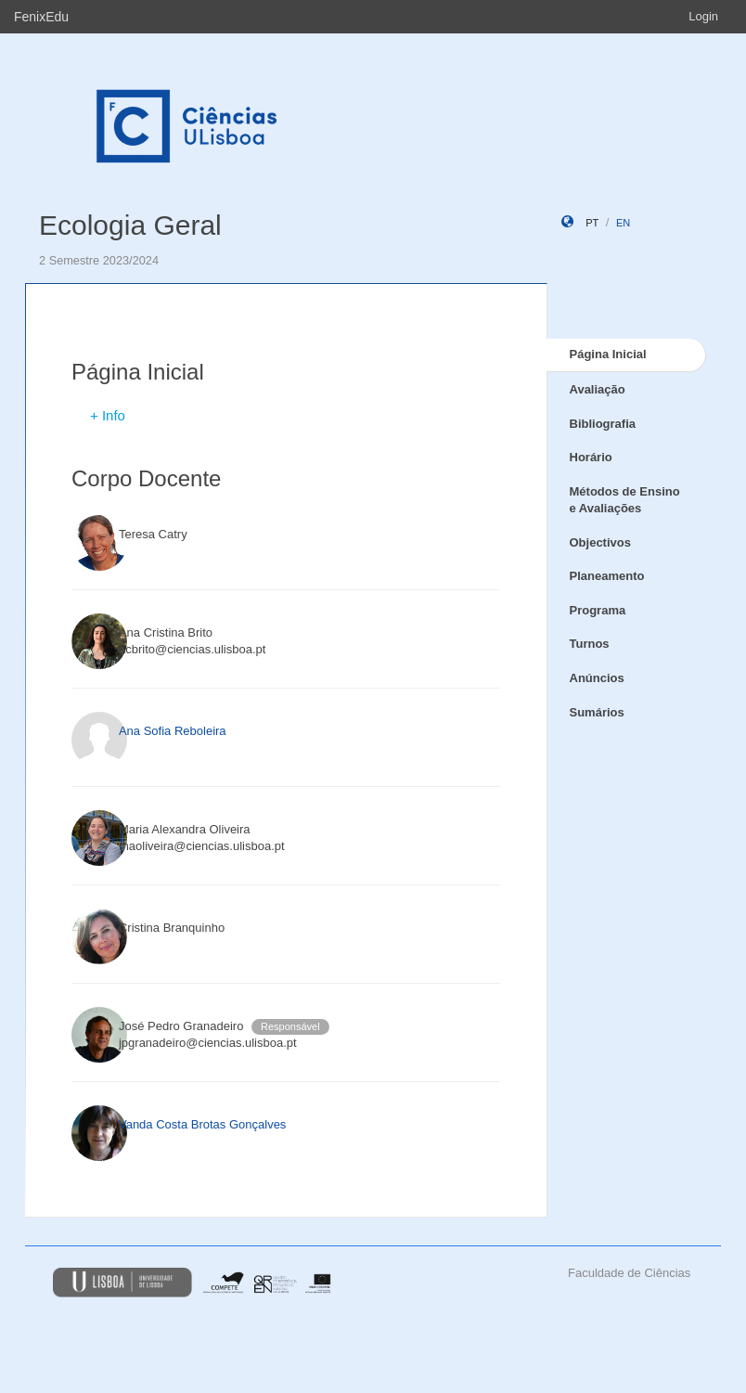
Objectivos (600, 542)
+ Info (107, 415)
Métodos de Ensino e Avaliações (625, 500)
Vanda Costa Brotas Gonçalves (202, 1124)
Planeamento (607, 576)
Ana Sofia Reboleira (172, 731)
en (623, 222)
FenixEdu (41, 16)
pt (591, 222)
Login (703, 16)
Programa (598, 610)
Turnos (590, 644)
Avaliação (597, 389)
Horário (591, 457)
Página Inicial (608, 354)
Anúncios (597, 678)
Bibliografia (603, 424)
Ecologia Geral (130, 225)
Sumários (597, 712)
